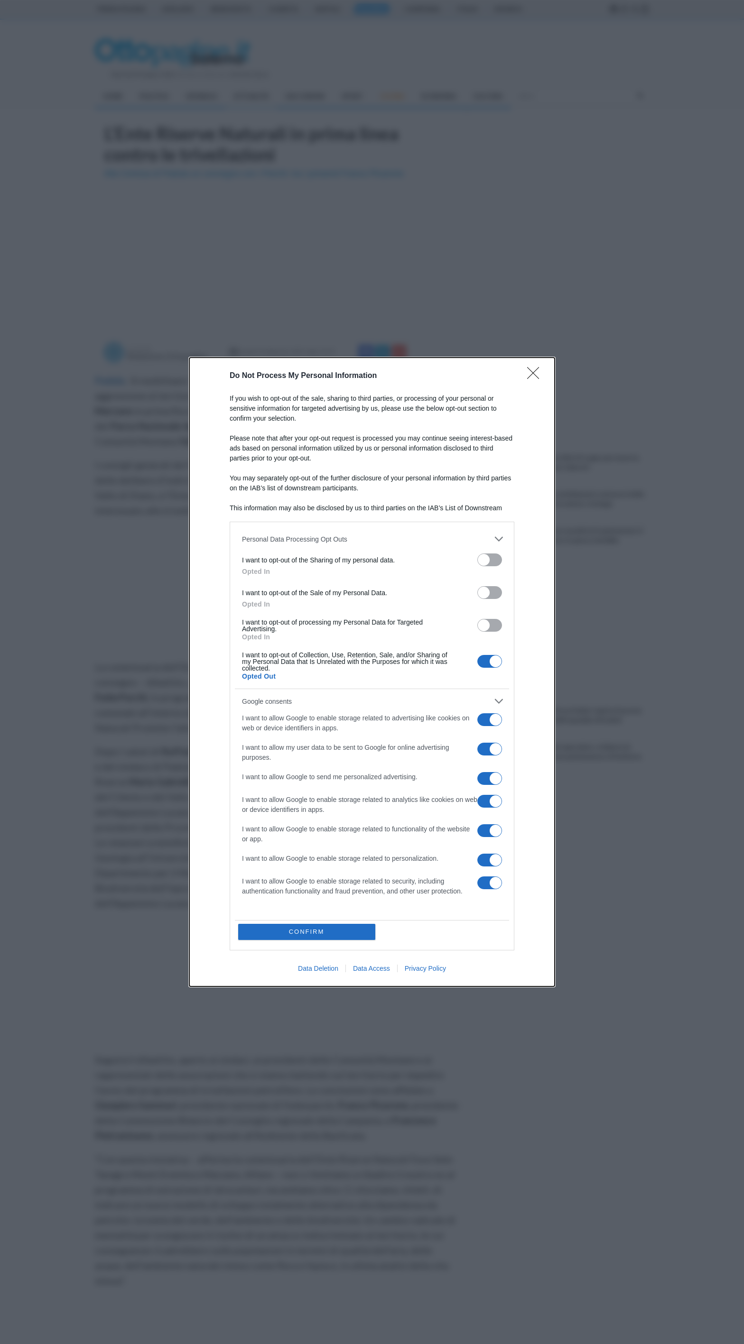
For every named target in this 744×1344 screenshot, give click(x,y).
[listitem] (372, 539)
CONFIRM (307, 931)
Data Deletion (318, 968)
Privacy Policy (425, 968)
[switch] (489, 559)
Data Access (371, 968)
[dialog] (372, 672)
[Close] (536, 376)
